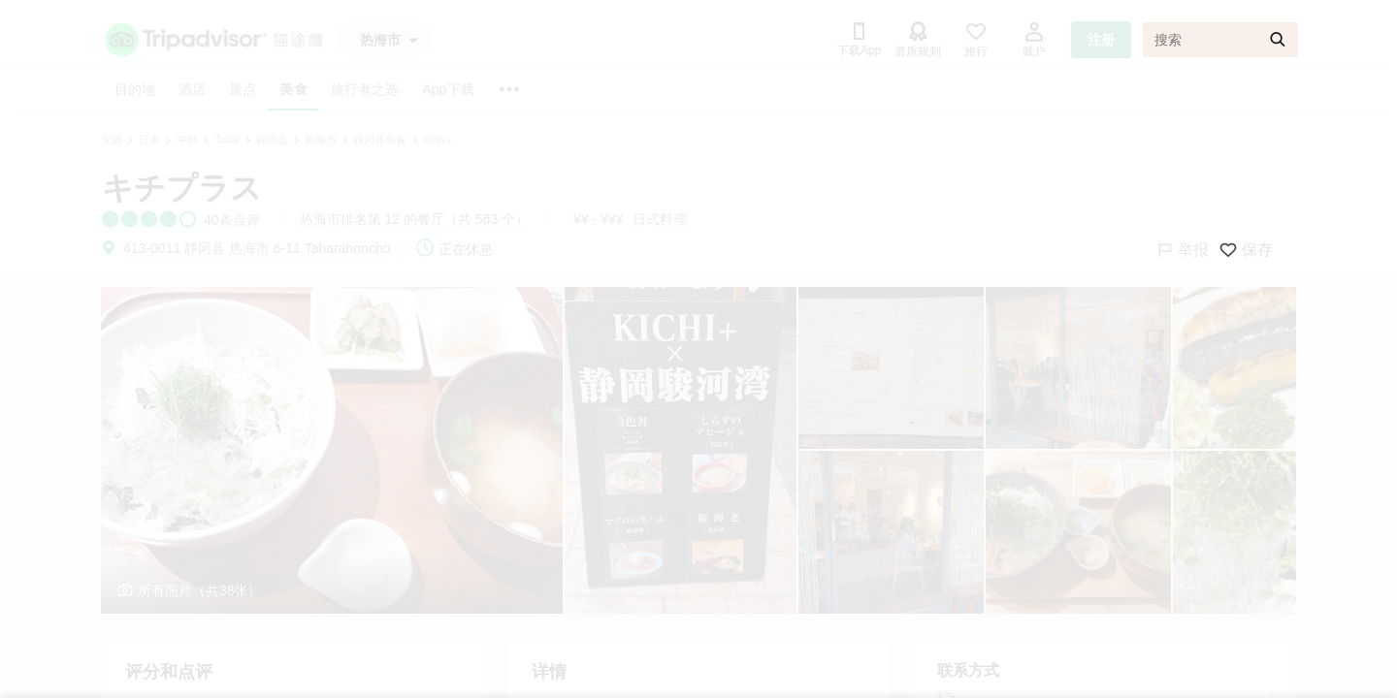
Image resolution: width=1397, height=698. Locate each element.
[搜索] (1220, 39)
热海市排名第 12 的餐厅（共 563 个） (415, 219)
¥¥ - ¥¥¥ (598, 219)
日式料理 (660, 219)
